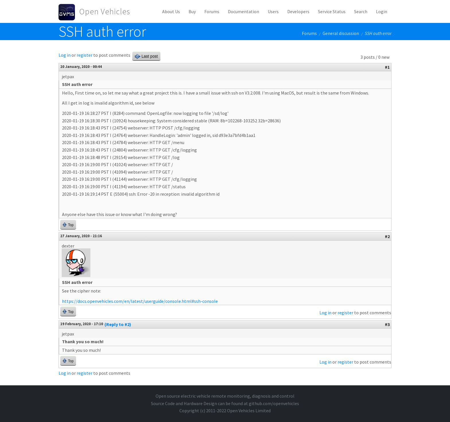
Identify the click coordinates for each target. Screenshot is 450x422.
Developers (298, 11)
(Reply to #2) (117, 324)
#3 (387, 324)
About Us (171, 11)
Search (360, 11)
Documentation (243, 11)
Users (273, 11)
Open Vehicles (104, 11)
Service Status (332, 11)
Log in (65, 55)
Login (381, 11)
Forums (211, 11)
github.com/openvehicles (274, 403)
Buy (192, 11)
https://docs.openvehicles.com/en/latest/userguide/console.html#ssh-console (140, 301)
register (84, 55)
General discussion (341, 33)
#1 (387, 67)
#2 (387, 236)
